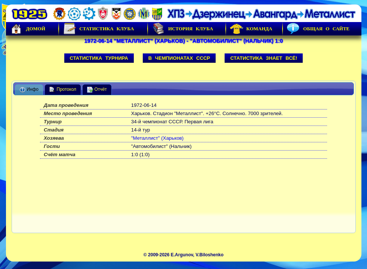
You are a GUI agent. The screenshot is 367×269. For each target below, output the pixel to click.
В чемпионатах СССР (179, 58)
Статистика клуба (98, 28)
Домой (28, 28)
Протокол (62, 90)
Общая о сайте (318, 28)
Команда (251, 28)
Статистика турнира (99, 58)
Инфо (28, 90)
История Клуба (182, 28)
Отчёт (97, 90)
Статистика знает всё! (263, 58)
